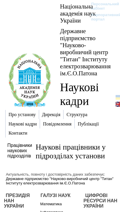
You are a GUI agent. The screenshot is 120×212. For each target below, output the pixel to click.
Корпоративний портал (102, 17)
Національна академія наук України (78, 13)
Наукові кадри (79, 94)
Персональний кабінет (102, 6)
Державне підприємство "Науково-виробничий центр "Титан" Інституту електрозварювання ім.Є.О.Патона (85, 52)
